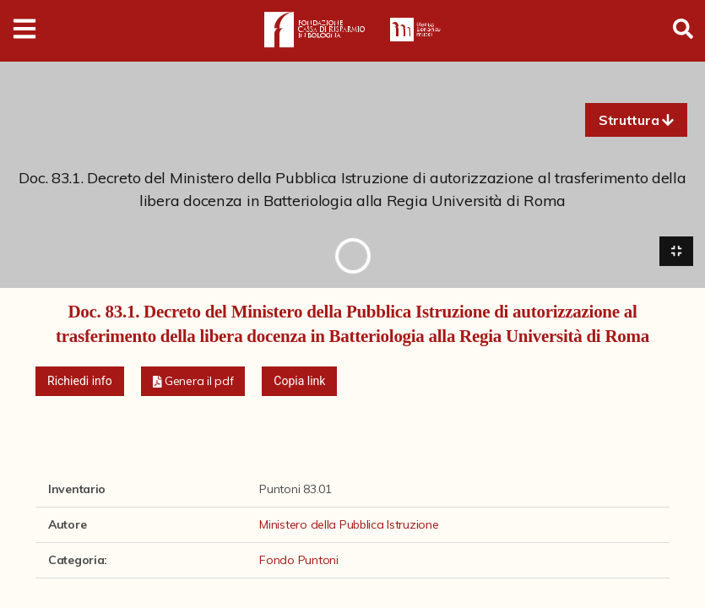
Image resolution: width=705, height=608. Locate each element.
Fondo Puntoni (298, 561)
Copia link (299, 382)
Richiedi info (79, 382)
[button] (636, 120)
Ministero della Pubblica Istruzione (348, 526)
